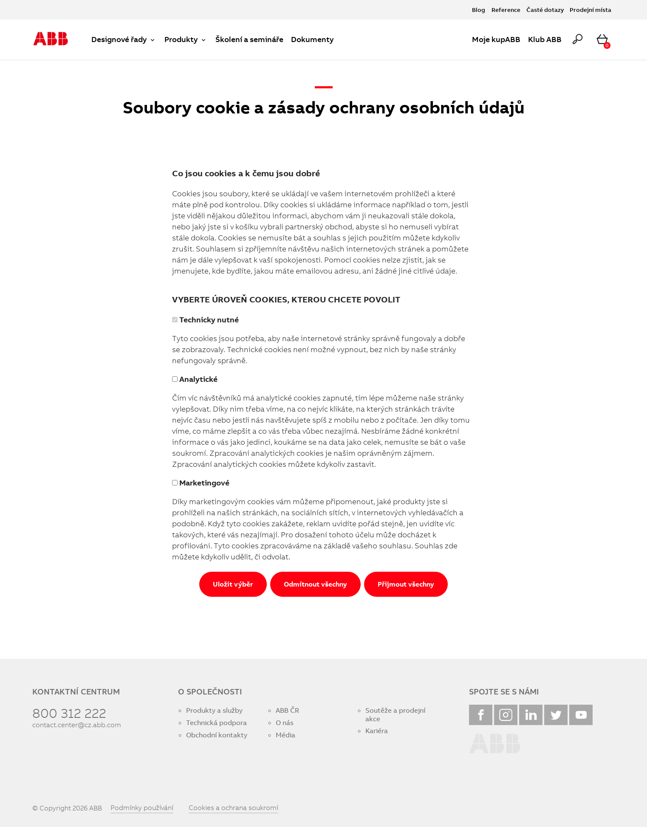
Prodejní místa (590, 9)
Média (285, 735)
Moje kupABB (496, 39)
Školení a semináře (249, 39)
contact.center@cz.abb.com (76, 725)
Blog (478, 9)
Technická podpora (216, 723)
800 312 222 (69, 713)
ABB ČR (287, 710)
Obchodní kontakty (216, 735)
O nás (285, 723)
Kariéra (376, 731)
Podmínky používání (141, 807)
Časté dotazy (545, 9)
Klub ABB (545, 39)
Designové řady (124, 39)
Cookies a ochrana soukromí (233, 807)
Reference (506, 9)
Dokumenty (312, 39)
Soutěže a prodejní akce (395, 714)
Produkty (186, 39)
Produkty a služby (214, 710)
